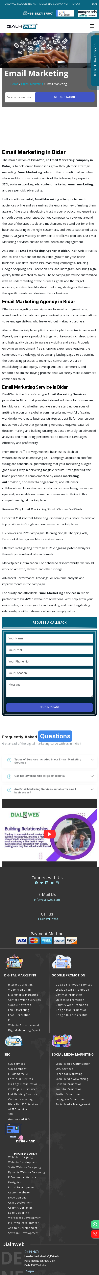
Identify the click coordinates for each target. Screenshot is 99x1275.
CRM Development (20, 1202)
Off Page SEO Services (22, 1089)
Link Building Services (22, 1094)
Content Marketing (20, 1099)
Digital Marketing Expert (24, 1030)
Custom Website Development (19, 1195)
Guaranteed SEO (19, 1119)
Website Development (23, 1162)
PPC (10, 1020)
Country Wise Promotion (72, 1005)
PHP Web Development (23, 1223)
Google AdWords (19, 1005)
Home (14, 84)
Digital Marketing (32, 84)
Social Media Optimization (73, 1064)
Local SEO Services (20, 1079)
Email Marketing (18, 1010)
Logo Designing (18, 1212)
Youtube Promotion (69, 1089)
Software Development (23, 1233)
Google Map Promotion (71, 1010)
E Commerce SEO (19, 1074)
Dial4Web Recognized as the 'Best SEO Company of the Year (43, 3)
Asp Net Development (22, 1228)
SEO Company (17, 1069)
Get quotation (64, 97)
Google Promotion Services (74, 984)
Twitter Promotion (68, 1094)
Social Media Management (73, 1104)
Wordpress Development (25, 1218)
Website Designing (20, 1157)
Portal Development (21, 1187)
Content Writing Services (24, 1000)
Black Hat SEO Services (23, 1104)
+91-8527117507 (47, 919)
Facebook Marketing (69, 1074)
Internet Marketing (20, 984)
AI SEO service (17, 1109)
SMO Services (64, 1069)
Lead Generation (19, 1015)
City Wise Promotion (69, 994)
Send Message (49, 707)
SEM (10, 1114)
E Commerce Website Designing (22, 1180)
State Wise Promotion (70, 1000)
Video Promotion (19, 989)
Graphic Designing (20, 1207)
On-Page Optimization (23, 1084)
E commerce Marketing (23, 994)
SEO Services (16, 1064)
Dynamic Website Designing (26, 1172)
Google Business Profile (72, 1015)
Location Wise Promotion (72, 989)
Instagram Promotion (70, 1099)
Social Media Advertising (72, 1079)
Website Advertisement (23, 1025)
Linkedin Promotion (69, 1084)
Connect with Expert (95, 61)
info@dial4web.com (47, 900)
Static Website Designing (24, 1167)
